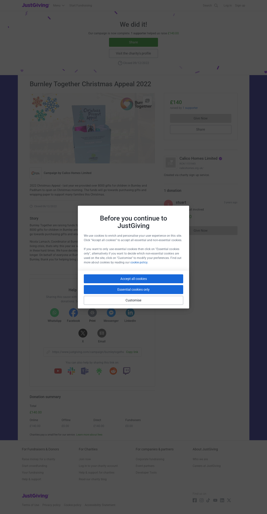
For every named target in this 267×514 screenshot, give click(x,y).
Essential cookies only (133, 289)
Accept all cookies (133, 279)
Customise (134, 300)
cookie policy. (139, 262)
